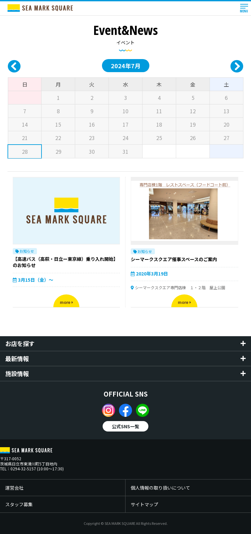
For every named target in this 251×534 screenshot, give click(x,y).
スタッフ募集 (19, 504)
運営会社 (14, 487)
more (66, 302)
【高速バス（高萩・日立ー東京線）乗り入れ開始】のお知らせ (65, 262)
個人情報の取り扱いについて (160, 487)
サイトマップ (144, 504)
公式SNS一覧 (125, 426)
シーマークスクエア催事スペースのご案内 (174, 259)
